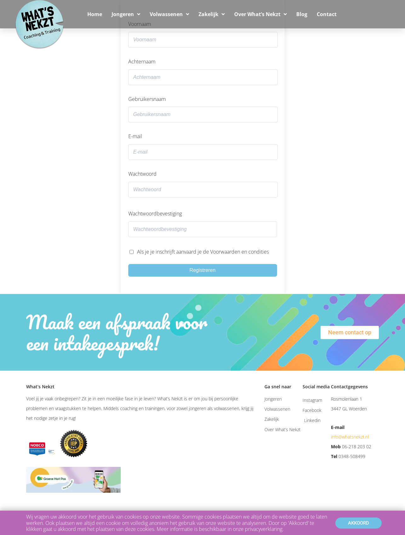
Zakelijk (212, 14)
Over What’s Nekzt (260, 14)
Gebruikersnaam (147, 99)
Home (94, 14)
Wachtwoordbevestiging (155, 213)
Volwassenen (169, 14)
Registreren (202, 270)
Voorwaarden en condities (239, 251)
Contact (327, 14)
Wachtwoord (142, 173)
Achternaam (141, 61)
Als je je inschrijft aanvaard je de (203, 251)
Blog (301, 14)
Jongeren (126, 14)
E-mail (135, 136)
